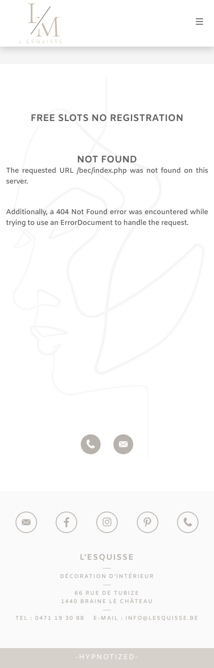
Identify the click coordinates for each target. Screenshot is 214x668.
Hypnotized (107, 657)
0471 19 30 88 (60, 618)
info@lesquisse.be (161, 618)
